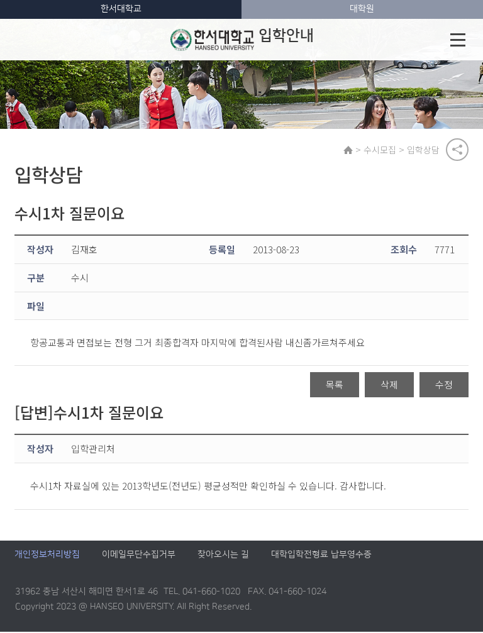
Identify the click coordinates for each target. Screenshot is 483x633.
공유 (457, 150)
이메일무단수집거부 (138, 556)
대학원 (362, 9)
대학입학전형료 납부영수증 (321, 556)
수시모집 (380, 150)
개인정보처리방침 (47, 556)
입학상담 (424, 150)
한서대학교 (121, 9)
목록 (334, 385)
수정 (444, 385)
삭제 (389, 385)
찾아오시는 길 (223, 556)
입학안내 (242, 39)
